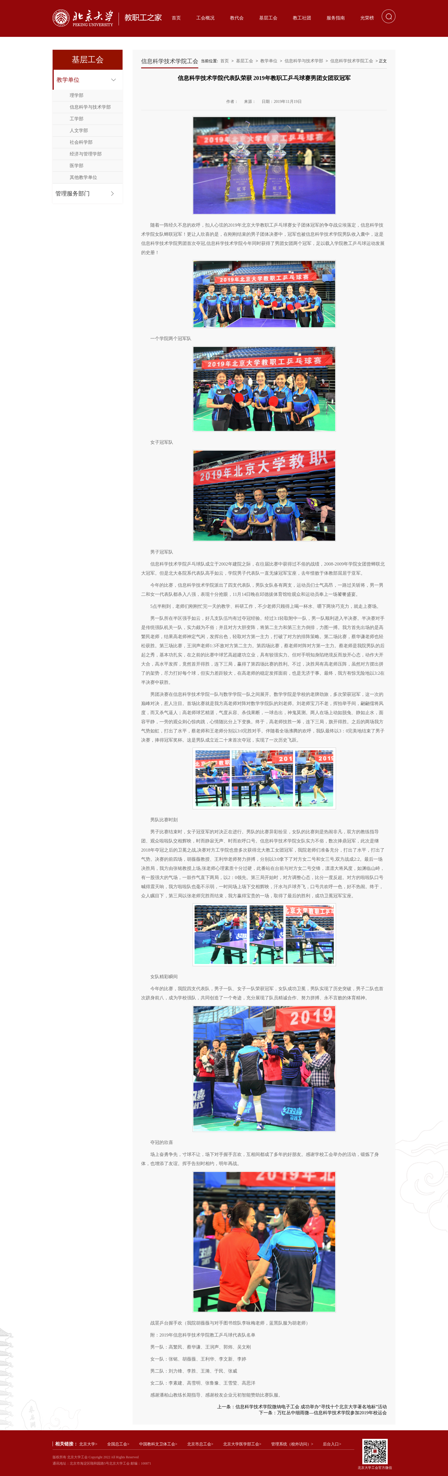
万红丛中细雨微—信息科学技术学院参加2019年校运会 (332, 1412)
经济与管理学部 (86, 153)
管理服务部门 (72, 193)
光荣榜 (367, 17)
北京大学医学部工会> (242, 1444)
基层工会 (268, 17)
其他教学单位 (83, 177)
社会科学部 (81, 142)
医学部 (76, 165)
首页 (176, 17)
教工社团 (302, 17)
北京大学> (88, 1444)
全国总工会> (118, 1444)
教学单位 (68, 80)
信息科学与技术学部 (90, 107)
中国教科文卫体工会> (158, 1444)
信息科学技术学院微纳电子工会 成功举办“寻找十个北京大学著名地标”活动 (311, 1406)
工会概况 (205, 17)
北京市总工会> (200, 1444)
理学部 (76, 95)
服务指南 (336, 17)
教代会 (237, 17)
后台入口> (332, 1444)
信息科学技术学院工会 (351, 61)
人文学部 (79, 130)
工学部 (76, 118)
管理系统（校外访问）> (292, 1444)
